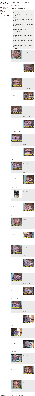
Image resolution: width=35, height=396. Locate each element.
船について (22, 2)
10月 (19, 14)
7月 (24, 14)
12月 (15, 14)
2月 (17, 12)
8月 (23, 14)
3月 (15, 12)
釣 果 (14, 2)
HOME (12, 5)
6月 (26, 14)
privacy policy (3, 395)
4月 (24, 8)
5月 (28, 14)
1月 (18, 12)
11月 (17, 14)
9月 (21, 14)
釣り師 (17, 2)
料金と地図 (27, 2)
